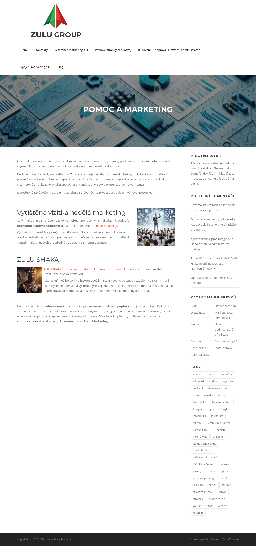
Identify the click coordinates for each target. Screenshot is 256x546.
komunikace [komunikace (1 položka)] (200, 430)
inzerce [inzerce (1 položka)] (197, 423)
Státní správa (223, 348)
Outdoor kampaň (226, 342)
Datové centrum (225, 306)
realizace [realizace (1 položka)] (198, 485)
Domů (24, 50)
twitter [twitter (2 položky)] (197, 506)
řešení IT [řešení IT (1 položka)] (198, 513)
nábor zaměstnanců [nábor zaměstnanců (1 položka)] (205, 458)
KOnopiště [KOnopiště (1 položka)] (219, 430)
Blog (60, 67)
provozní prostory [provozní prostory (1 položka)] (204, 478)
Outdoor (196, 342)
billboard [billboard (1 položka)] (198, 382)
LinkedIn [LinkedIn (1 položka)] (218, 437)
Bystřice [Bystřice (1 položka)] (228, 382)
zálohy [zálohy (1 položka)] (222, 506)
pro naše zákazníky (104, 226)
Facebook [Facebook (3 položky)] (199, 402)
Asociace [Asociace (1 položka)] (211, 375)
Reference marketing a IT (71, 50)
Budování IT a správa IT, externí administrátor (169, 50)
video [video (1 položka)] (209, 506)
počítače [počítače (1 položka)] (212, 471)
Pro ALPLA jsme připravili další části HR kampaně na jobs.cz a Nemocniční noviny (214, 264)
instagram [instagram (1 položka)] (217, 416)
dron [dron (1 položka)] (196, 395)
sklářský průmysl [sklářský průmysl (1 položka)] (203, 492)
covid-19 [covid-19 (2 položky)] (198, 389)
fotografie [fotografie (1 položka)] (199, 409)
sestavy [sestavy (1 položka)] (226, 485)
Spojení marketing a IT (35, 67)
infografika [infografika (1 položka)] (199, 416)
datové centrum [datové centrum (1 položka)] (218, 389)
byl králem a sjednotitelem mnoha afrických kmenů (89, 269)
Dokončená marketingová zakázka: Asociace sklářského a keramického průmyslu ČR (214, 225)
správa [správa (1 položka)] (222, 492)
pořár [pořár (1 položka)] (225, 471)
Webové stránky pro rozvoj (113, 50)
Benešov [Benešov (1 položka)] (226, 375)
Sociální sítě (198, 348)
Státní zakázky (200, 355)
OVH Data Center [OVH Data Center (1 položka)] (203, 464)
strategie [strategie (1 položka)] (198, 499)
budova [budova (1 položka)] (213, 382)
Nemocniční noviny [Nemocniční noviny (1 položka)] (204, 444)
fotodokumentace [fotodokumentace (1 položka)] (220, 402)
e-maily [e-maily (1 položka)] (208, 395)
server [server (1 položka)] (212, 485)
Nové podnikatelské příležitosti (224, 330)
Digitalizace (198, 313)
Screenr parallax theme (204, 539)
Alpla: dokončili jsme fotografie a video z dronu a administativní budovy (212, 244)
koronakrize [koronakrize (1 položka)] (200, 437)
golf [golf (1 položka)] (212, 409)
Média (195, 325)
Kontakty (41, 50)
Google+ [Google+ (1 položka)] (225, 409)
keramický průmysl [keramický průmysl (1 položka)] (218, 423)
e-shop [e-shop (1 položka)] (222, 395)
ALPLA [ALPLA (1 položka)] (197, 375)
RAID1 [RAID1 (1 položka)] (223, 478)
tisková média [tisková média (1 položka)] (217, 499)
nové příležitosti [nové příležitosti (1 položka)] (202, 451)
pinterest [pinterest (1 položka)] (224, 464)
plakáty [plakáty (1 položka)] (197, 471)
